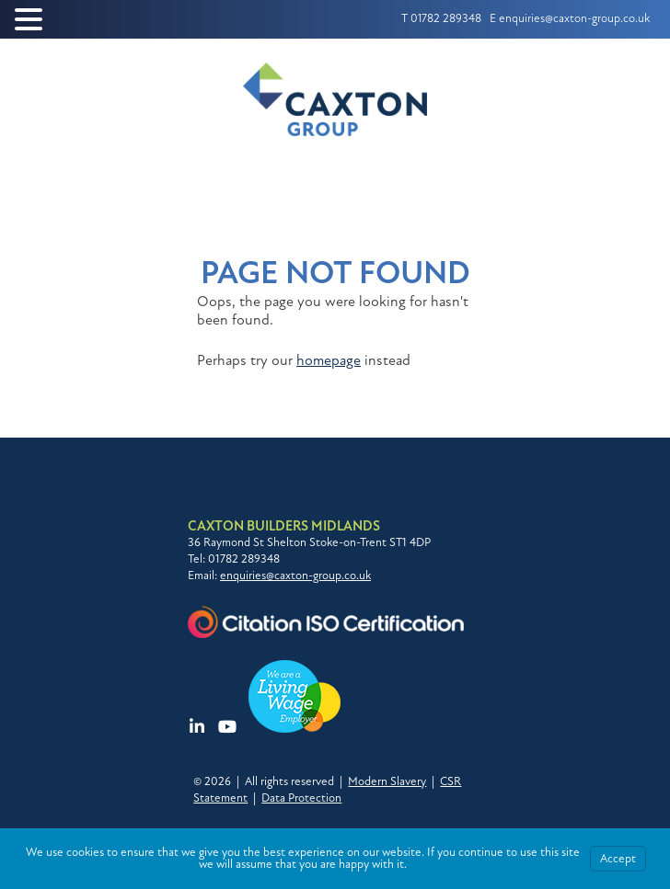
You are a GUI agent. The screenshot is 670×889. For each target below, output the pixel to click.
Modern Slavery (387, 781)
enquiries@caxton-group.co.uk (574, 18)
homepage (328, 360)
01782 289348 (445, 18)
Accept (618, 858)
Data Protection (301, 798)
